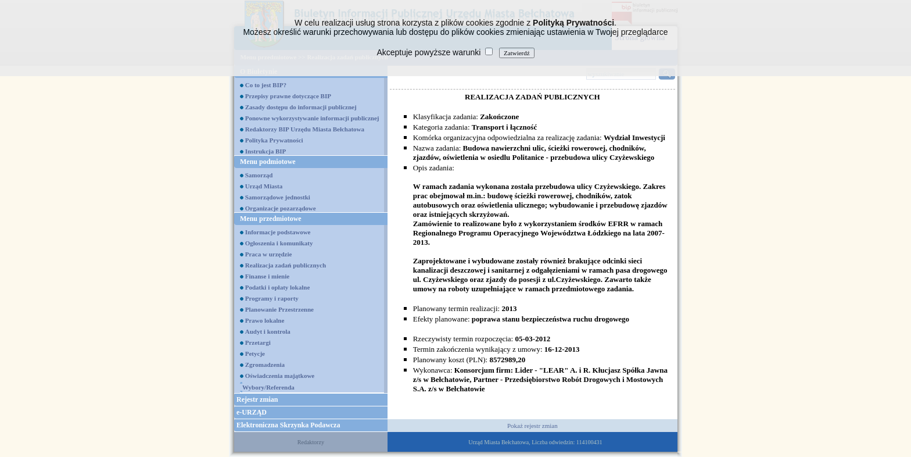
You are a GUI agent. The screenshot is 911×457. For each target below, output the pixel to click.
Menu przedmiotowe (271, 219)
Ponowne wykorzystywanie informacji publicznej (312, 118)
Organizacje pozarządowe (280, 208)
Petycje (255, 353)
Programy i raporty (272, 298)
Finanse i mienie (267, 276)
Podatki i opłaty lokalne (277, 287)
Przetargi (258, 342)
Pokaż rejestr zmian (532, 425)
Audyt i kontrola (267, 331)
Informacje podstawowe (278, 231)
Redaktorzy (310, 442)
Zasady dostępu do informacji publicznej (301, 106)
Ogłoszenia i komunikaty (279, 243)
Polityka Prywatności (274, 140)
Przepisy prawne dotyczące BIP (288, 95)
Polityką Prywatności (573, 22)
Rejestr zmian (257, 399)
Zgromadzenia (265, 364)
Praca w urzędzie (268, 254)
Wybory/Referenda (268, 387)
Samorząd (259, 175)
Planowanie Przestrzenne (279, 309)
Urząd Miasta (263, 186)
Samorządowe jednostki (277, 197)
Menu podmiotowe (268, 162)
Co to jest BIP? (265, 84)
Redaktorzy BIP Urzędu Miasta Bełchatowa (304, 129)
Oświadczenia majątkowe (279, 375)
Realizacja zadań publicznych (285, 265)
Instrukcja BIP (265, 151)
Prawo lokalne (265, 320)
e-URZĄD (251, 412)
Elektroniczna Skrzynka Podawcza (288, 425)
